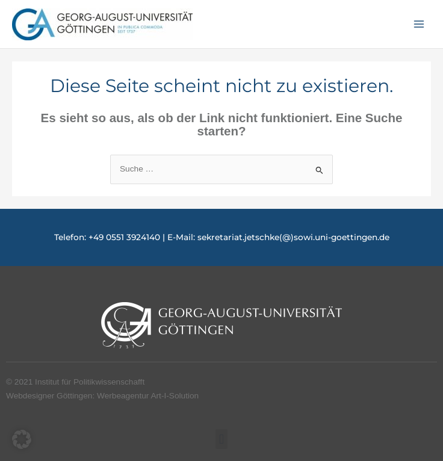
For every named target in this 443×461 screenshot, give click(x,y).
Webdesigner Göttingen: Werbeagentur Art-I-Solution (102, 395)
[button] (221, 439)
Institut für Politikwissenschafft (89, 381)
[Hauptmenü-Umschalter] (419, 24)
